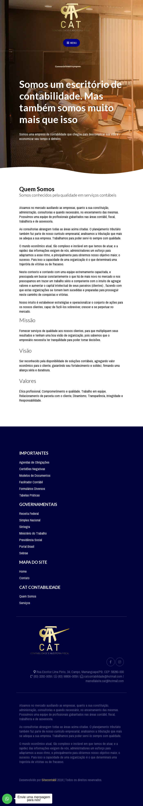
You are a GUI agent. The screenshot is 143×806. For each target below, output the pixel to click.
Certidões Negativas (32, 469)
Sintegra (24, 526)
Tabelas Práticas (29, 495)
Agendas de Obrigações (34, 462)
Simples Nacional (29, 520)
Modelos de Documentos (34, 475)
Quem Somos (27, 596)
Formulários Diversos (32, 488)
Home (23, 571)
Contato (24, 578)
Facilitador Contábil (31, 482)
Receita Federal (29, 513)
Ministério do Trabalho (33, 533)
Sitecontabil (49, 780)
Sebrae (23, 553)
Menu (71, 43)
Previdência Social (30, 540)
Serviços (24, 603)
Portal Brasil (26, 546)
